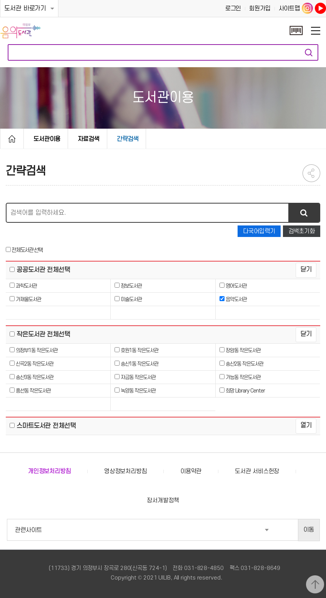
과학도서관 (26, 286)
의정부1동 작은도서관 (37, 350)
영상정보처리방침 (125, 471)
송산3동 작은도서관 (34, 377)
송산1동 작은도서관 (139, 364)
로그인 (233, 8)
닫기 (306, 269)
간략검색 (127, 139)
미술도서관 (131, 299)
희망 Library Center (245, 391)
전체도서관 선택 (27, 250)
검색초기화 (301, 231)
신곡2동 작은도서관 (34, 364)
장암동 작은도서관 (243, 350)
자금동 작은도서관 (138, 377)
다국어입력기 (259, 231)
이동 (308, 529)
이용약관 (191, 471)
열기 (306, 425)
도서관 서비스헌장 (257, 471)
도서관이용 (46, 139)
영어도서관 (236, 286)
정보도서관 (131, 286)
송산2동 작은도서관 (244, 364)
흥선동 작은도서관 (33, 391)
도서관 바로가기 (25, 8)
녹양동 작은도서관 (138, 391)
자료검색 (308, 52)
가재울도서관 (28, 299)
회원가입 (260, 8)
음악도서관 (236, 299)
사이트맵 (289, 8)
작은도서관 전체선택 (42, 334)
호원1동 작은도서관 (139, 350)
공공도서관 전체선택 (42, 270)
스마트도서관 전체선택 (45, 425)
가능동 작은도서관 (243, 377)
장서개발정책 (163, 500)
